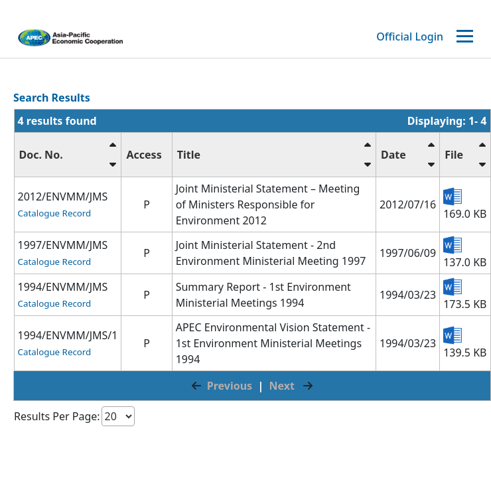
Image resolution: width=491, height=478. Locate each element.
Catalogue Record (55, 213)
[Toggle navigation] (466, 37)
